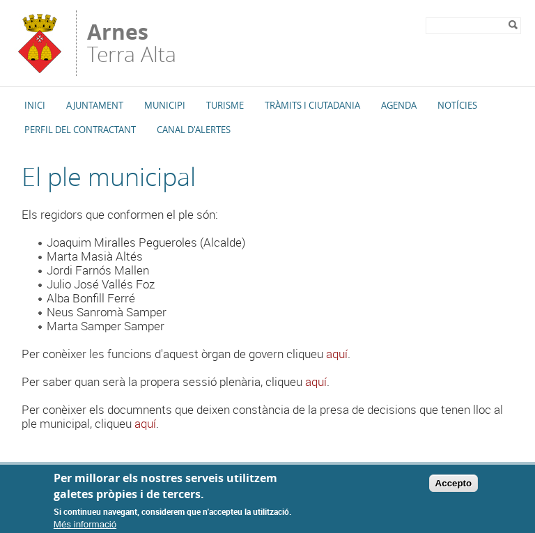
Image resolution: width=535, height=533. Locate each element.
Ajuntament (94, 105)
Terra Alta (131, 43)
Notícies (457, 105)
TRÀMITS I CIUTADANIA (312, 105)
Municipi (164, 105)
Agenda (399, 105)
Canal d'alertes (194, 129)
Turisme (225, 105)
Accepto (453, 489)
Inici (34, 105)
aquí (337, 354)
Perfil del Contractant (80, 129)
